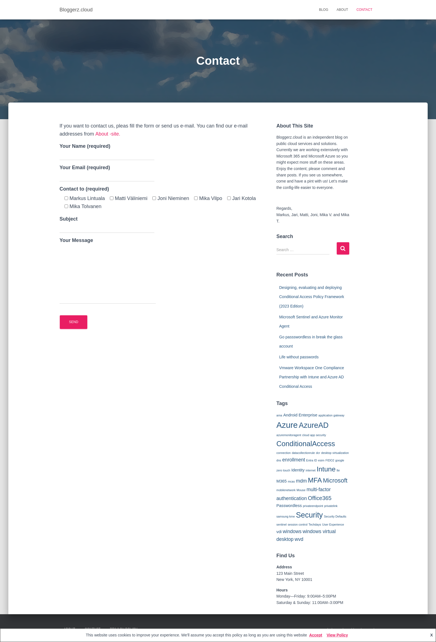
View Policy (337, 635)
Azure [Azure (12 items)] (287, 424)
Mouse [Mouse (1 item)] (301, 490)
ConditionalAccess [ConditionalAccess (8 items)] (305, 444)
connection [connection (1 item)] (283, 452)
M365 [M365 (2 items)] (281, 481)
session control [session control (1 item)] (298, 524)
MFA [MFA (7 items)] (315, 480)
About (342, 10)
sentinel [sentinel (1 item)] (281, 524)
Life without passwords (299, 357)
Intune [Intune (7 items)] (326, 469)
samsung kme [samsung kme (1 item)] (285, 516)
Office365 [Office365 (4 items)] (319, 498)
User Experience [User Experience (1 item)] (333, 524)
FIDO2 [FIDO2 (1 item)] (329, 460)
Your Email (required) (107, 173)
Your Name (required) (107, 151)
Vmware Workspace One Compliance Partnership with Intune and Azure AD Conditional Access (311, 377)
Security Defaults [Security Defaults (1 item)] (335, 516)
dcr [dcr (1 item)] (318, 452)
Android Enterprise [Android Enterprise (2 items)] (300, 415)
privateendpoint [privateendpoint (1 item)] (313, 506)
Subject (107, 224)
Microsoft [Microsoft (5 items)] (335, 480)
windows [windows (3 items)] (292, 531)
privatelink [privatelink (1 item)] (331, 506)
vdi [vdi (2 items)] (279, 531)
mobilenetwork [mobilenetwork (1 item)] (286, 490)
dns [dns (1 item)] (278, 460)
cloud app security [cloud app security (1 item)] (314, 435)
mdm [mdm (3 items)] (301, 481)
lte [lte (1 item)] (338, 470)
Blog (323, 10)
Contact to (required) (84, 189)
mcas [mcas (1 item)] (291, 481)
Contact (364, 10)
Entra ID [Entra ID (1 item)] (311, 460)
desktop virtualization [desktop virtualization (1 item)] (335, 452)
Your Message (108, 271)
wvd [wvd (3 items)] (298, 539)
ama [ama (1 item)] (279, 415)
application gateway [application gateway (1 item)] (331, 415)
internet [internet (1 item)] (311, 470)
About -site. (107, 134)
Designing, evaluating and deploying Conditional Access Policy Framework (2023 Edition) (311, 296)
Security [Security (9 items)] (309, 515)
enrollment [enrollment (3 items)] (293, 460)
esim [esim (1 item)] (321, 460)
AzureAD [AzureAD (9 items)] (314, 425)
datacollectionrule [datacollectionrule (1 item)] (303, 452)
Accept (315, 635)
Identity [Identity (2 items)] (298, 470)
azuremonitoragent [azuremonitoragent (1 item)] (288, 435)
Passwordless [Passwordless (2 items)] (289, 505)
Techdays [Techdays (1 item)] (315, 524)
